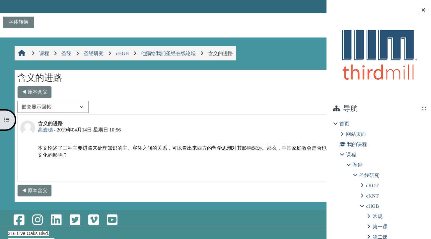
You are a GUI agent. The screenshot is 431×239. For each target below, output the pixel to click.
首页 (344, 123)
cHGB (372, 206)
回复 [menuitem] (303, 171)
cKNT (372, 196)
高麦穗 (44, 129)
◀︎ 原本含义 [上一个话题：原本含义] (34, 92)
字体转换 (19, 22)
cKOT (372, 185)
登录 (309, 6)
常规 (378, 216)
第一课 (380, 226)
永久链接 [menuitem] (279, 171)
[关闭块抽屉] (424, 10)
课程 (351, 154)
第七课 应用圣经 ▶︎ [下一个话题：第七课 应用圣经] (291, 92)
